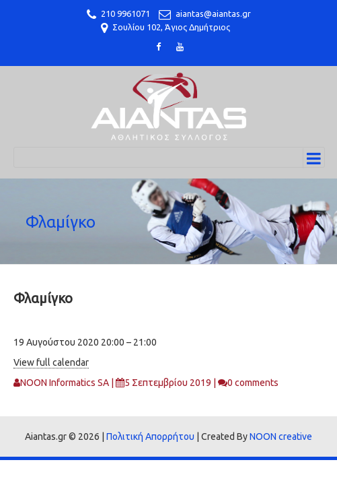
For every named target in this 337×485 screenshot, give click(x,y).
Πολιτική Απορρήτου (150, 436)
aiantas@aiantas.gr (213, 13)
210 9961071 (125, 13)
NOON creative (281, 436)
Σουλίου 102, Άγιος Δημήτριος (171, 27)
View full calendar (51, 362)
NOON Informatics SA (64, 382)
